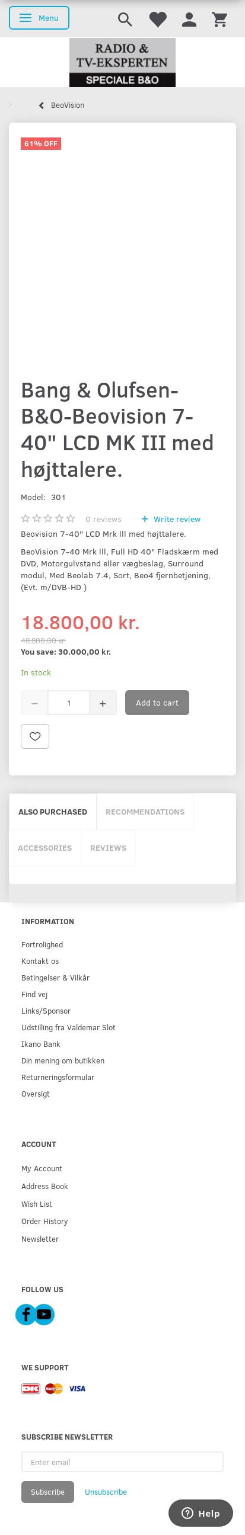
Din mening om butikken (62, 1060)
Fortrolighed (42, 944)
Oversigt (35, 1093)
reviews (103, 518)
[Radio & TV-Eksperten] (122, 63)
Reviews (108, 847)
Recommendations (145, 811)
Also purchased (52, 811)
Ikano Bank (41, 1044)
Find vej (34, 994)
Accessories (45, 847)
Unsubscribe (106, 1491)
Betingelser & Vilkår (55, 977)
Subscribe (48, 1491)
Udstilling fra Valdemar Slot (68, 1027)
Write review (176, 518)
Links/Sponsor (46, 1010)
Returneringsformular (57, 1077)
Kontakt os (40, 961)
